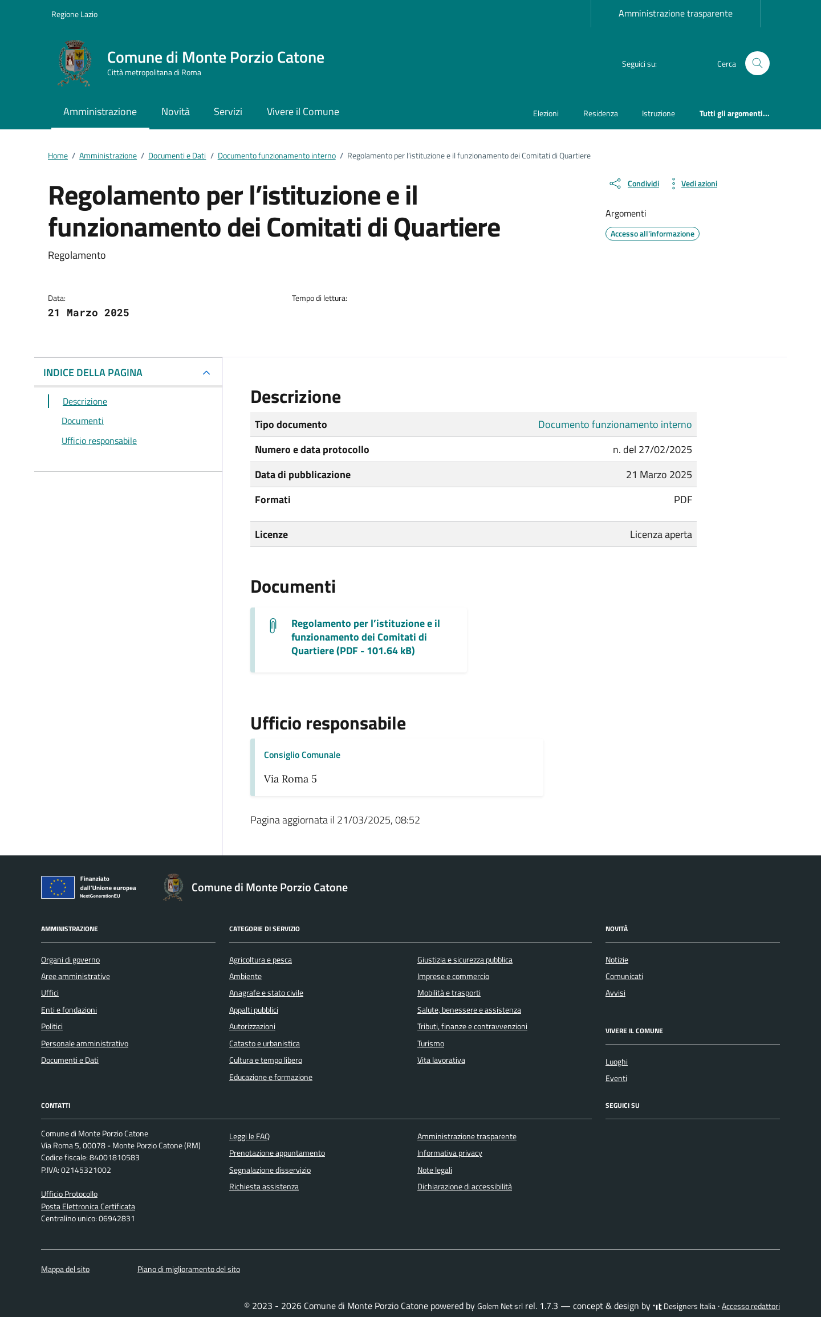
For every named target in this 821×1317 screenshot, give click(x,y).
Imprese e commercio (453, 976)
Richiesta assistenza (264, 1186)
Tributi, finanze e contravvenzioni (472, 1026)
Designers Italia (684, 1306)
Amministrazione (100, 111)
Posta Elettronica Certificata (88, 1206)
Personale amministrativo (84, 1043)
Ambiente (245, 976)
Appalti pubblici (253, 1010)
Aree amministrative (75, 976)
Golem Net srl (500, 1306)
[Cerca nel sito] (757, 63)
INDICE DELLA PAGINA (93, 372)
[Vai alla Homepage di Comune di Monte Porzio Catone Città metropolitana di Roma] (194, 63)
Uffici (50, 992)
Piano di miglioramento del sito (188, 1269)
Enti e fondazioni (69, 1010)
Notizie (616, 959)
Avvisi (615, 992)
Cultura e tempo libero (265, 1060)
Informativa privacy (449, 1153)
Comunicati (624, 976)
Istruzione (658, 113)
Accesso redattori (751, 1306)
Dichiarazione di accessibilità (464, 1186)
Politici (52, 1026)
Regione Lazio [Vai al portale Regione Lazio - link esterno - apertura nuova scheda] (74, 14)
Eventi (616, 1078)
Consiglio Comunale (302, 754)
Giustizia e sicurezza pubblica (465, 959)
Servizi (228, 111)
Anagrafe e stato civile (266, 992)
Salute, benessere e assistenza (469, 1010)
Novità (175, 111)
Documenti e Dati (70, 1060)
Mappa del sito (65, 1269)
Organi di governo (70, 959)
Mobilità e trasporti (449, 992)
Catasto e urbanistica (264, 1043)
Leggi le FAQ (249, 1136)
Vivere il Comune (303, 111)
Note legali (434, 1170)
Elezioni (546, 113)
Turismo (430, 1043)
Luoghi (616, 1061)
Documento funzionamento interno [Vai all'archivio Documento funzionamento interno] (615, 424)
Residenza (600, 113)
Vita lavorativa (441, 1060)
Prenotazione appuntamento (277, 1153)
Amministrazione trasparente (676, 13)
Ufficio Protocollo (69, 1194)
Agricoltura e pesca (260, 959)
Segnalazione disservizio (270, 1170)
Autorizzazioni (252, 1026)
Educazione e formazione (270, 1077)
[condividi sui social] (633, 183)
